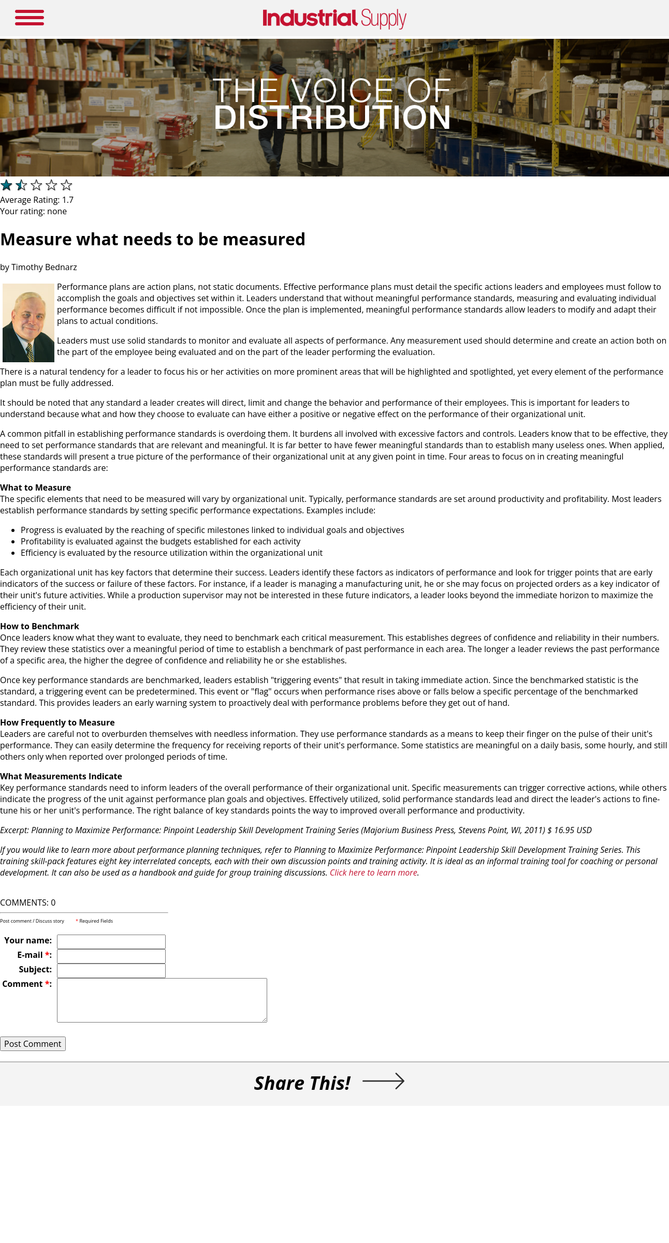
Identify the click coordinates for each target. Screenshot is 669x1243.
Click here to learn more (373, 872)
